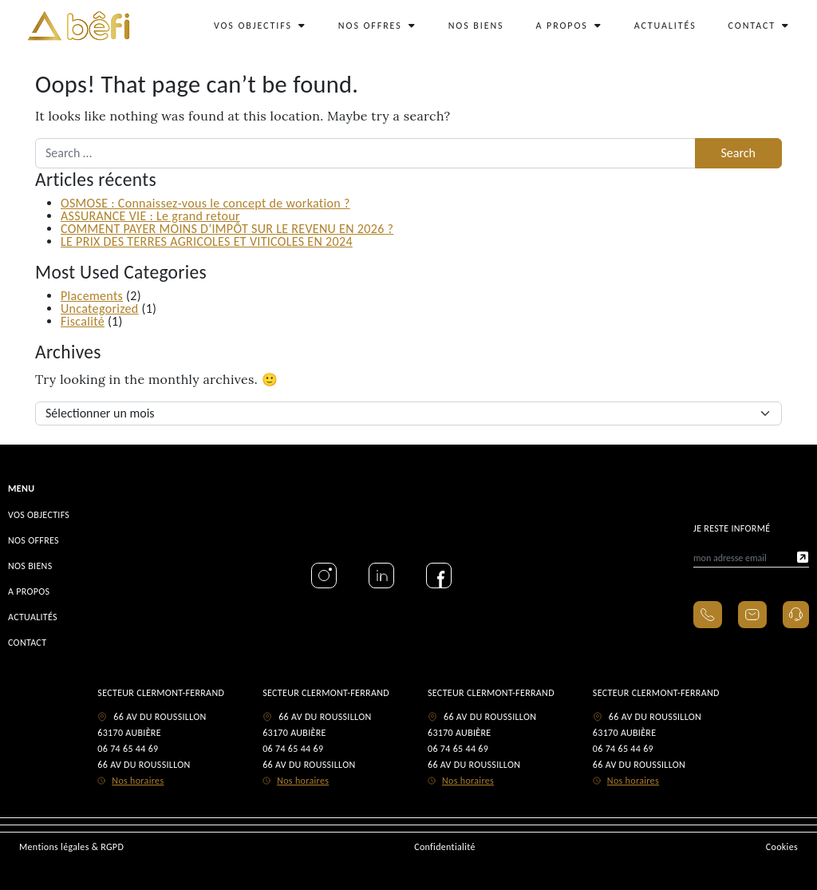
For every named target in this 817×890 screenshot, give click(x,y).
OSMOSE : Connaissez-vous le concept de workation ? (205, 203)
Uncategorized (100, 308)
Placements (92, 295)
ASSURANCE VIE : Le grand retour (150, 215)
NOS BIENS (476, 25)
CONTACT (759, 25)
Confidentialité (445, 847)
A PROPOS (569, 25)
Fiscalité (83, 321)
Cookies (782, 847)
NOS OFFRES (377, 25)
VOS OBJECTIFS (260, 25)
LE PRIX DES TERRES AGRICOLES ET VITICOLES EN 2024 (207, 241)
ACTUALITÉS (665, 25)
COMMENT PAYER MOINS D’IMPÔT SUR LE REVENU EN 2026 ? (227, 228)
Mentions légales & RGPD (71, 847)
